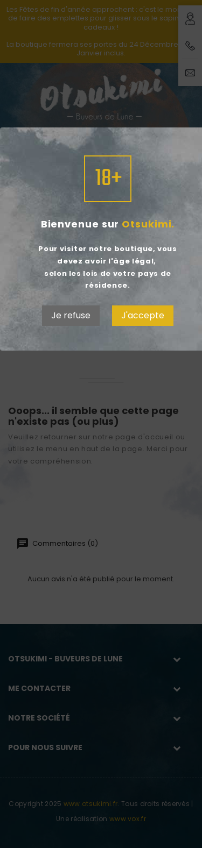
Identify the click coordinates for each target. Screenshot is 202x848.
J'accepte (142, 315)
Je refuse (70, 315)
